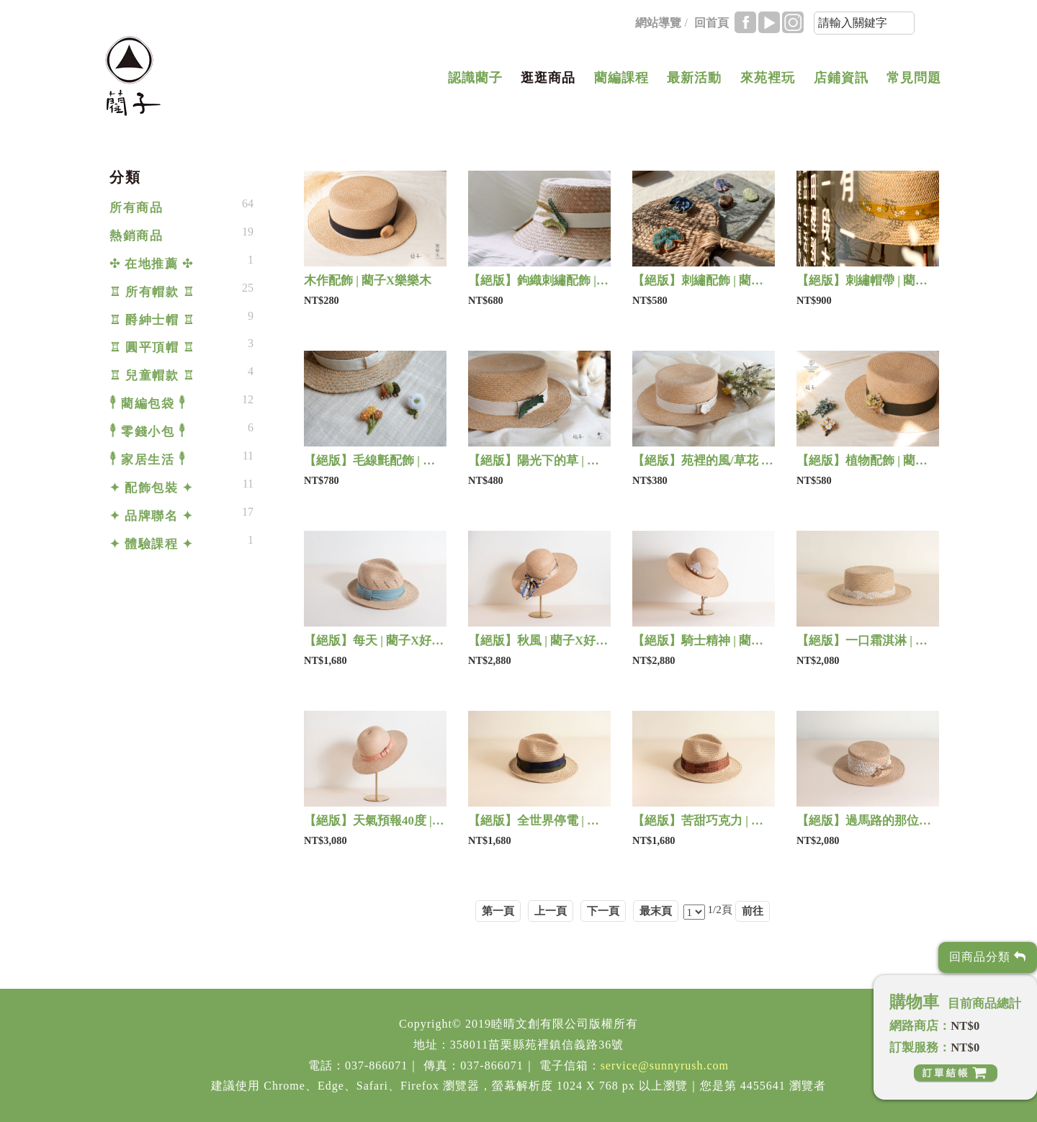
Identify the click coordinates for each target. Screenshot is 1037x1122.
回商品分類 (987, 957)
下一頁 (603, 911)
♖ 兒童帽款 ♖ (151, 375)
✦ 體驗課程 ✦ (151, 544)
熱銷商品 (136, 236)
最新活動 (694, 78)
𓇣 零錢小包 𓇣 (147, 432)
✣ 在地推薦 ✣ (151, 264)
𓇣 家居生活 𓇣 (147, 460)
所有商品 (136, 208)
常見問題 (913, 78)
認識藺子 (475, 78)
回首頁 (711, 23)
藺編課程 (621, 78)
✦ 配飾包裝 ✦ (151, 488)
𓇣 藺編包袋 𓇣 (147, 403)
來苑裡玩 (767, 78)
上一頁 (550, 911)
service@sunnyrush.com (665, 1065)
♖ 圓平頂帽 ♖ (151, 347)
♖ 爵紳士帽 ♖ (151, 320)
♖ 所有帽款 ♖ (151, 292)
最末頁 (655, 911)
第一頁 (498, 911)
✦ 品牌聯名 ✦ (151, 516)
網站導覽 (658, 23)
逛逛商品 (548, 78)
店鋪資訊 (841, 78)
